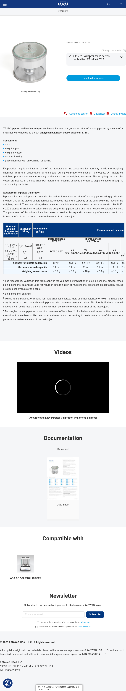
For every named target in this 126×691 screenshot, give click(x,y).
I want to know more (93, 78)
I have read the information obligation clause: (65, 627)
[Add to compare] (79, 687)
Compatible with (63, 538)
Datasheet (99, 113)
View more (85, 622)
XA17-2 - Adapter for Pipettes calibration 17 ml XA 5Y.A (91, 57)
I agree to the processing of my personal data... (60, 622)
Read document (84, 627)
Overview (63, 11)
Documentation (63, 438)
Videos (63, 352)
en (108, 4)
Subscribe (95, 614)
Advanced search (78, 113)
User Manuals (118, 113)
